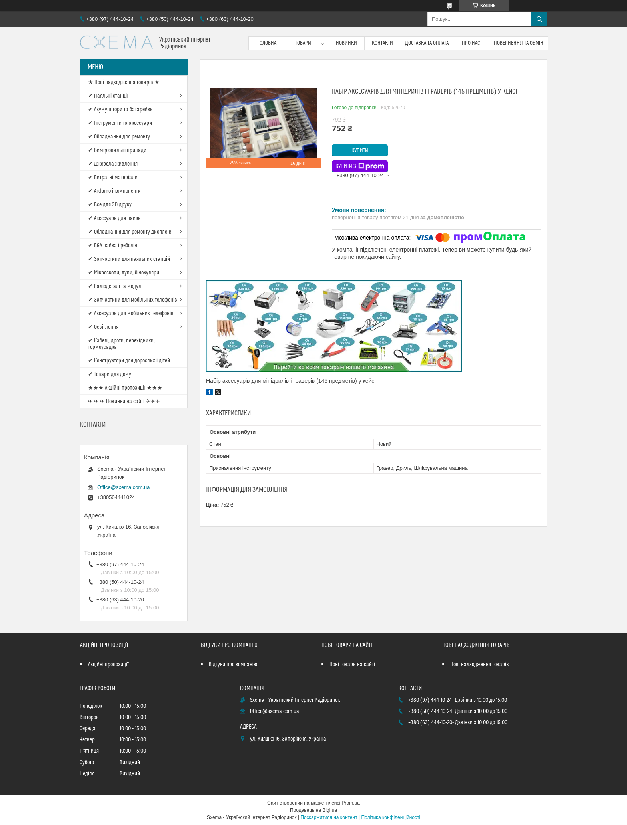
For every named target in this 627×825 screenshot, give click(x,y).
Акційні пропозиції (108, 664)
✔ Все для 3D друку (110, 205)
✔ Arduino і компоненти (114, 191)
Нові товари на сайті (352, 664)
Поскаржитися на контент (328, 817)
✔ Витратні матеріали (113, 177)
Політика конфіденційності (390, 817)
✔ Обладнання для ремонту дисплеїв (130, 232)
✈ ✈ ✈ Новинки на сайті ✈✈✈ (124, 401)
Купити (359, 151)
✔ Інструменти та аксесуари (120, 123)
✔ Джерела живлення (113, 164)
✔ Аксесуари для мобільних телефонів (131, 313)
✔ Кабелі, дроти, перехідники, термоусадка (121, 344)
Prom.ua (351, 803)
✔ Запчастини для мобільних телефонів (132, 300)
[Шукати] (539, 19)
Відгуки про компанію (233, 664)
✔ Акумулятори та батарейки (120, 109)
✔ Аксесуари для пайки (114, 218)
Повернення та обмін (519, 43)
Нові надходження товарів (479, 664)
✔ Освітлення (103, 327)
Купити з (359, 166)
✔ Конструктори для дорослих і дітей (129, 361)
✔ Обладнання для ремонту (119, 137)
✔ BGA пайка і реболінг (113, 245)
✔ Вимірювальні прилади (117, 150)
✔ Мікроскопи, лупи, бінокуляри (123, 273)
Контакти (382, 43)
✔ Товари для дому (109, 374)
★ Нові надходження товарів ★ (124, 82)
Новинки (346, 43)
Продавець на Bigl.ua (313, 810)
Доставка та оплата (427, 43)
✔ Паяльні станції (108, 96)
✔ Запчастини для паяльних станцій (129, 259)
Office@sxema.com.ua (123, 487)
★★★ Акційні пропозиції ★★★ (125, 388)
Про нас (471, 43)
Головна (266, 43)
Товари (303, 43)
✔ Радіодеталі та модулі (115, 286)
